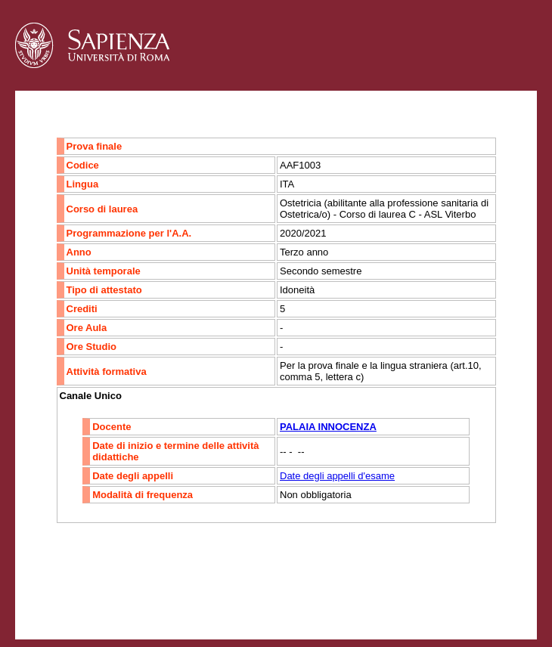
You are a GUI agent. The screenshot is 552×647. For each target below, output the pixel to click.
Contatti (55, 598)
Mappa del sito (180, 598)
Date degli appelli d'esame (337, 475)
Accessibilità (109, 598)
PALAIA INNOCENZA (328, 426)
